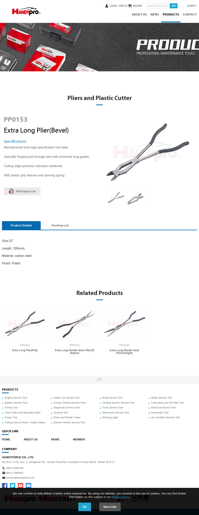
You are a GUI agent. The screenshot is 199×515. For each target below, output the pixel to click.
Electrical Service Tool (163, 407)
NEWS (155, 14)
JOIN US (115, 5)
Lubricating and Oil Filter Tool (167, 402)
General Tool (61, 412)
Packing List (60, 225)
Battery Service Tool (16, 402)
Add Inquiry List (26, 190)
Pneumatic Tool (159, 412)
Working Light (110, 417)
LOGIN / (106, 5)
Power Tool (11, 417)
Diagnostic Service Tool (67, 407)
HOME (6, 438)
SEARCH (189, 5)
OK (84, 506)
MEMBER (79, 438)
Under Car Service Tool (67, 397)
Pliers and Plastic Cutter (67, 417)
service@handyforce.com (20, 477)
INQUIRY (133, 5)
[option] (116, 197)
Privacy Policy (121, 497)
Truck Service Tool (113, 407)
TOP (99, 379)
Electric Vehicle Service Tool (69, 422)
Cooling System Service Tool (118, 402)
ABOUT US (139, 14)
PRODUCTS (171, 14)
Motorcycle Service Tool (116, 412)
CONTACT (190, 14)
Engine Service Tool (16, 397)
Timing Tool (11, 407)
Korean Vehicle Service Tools (70, 402)
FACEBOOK (4, 485)
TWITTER (12, 485)
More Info (110, 506)
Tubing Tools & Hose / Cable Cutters (25, 422)
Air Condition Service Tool (165, 417)
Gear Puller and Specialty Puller (22, 412)
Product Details (21, 225)
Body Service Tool (113, 397)
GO (170, 5)
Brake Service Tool (161, 397)
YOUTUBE (20, 485)
